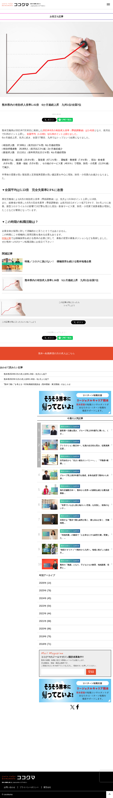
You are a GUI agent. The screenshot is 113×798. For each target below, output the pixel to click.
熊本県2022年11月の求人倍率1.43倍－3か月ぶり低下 (25, 379)
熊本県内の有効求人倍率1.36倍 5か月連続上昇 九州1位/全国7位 (61, 280)
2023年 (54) (45, 606)
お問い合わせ (9, 787)
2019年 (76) (45, 636)
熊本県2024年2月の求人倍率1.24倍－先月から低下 (24, 374)
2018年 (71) (45, 644)
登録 (91, 671)
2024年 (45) (45, 598)
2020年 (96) (45, 628)
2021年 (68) (45, 621)
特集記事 (6, 238)
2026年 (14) (45, 583)
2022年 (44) (45, 613)
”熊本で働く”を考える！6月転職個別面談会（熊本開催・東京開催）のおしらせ (36, 384)
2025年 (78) (45, 590)
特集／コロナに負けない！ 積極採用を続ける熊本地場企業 (58, 261)
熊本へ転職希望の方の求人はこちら (56, 353)
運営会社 (47, 787)
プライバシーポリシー (29, 787)
